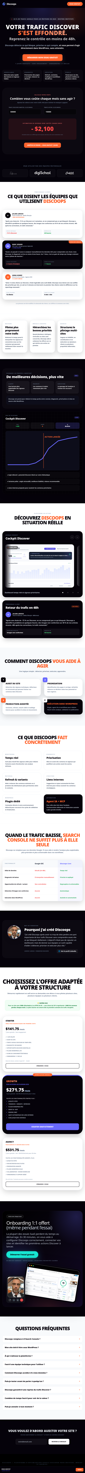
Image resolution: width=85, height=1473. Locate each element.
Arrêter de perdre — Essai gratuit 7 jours (42, 145)
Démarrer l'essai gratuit (22, 1254)
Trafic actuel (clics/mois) (52, 107)
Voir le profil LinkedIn (67, 951)
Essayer (79, 1469)
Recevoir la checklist (59, 1441)
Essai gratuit (74, 4)
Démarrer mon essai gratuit (42, 57)
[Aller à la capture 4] (78, 592)
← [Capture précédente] (72, 537)
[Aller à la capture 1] (63, 592)
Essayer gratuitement (42, 1127)
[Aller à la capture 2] (68, 592)
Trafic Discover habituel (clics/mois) (21, 107)
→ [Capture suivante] (77, 537)
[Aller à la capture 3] (73, 592)
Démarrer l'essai (43, 1066)
